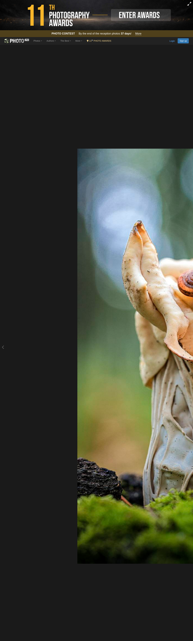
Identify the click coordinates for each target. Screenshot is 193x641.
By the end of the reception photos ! (96, 33)
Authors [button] (51, 41)
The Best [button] (65, 41)
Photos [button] (37, 41)
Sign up (183, 41)
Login (172, 41)
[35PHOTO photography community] (16, 41)
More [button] (78, 41)
